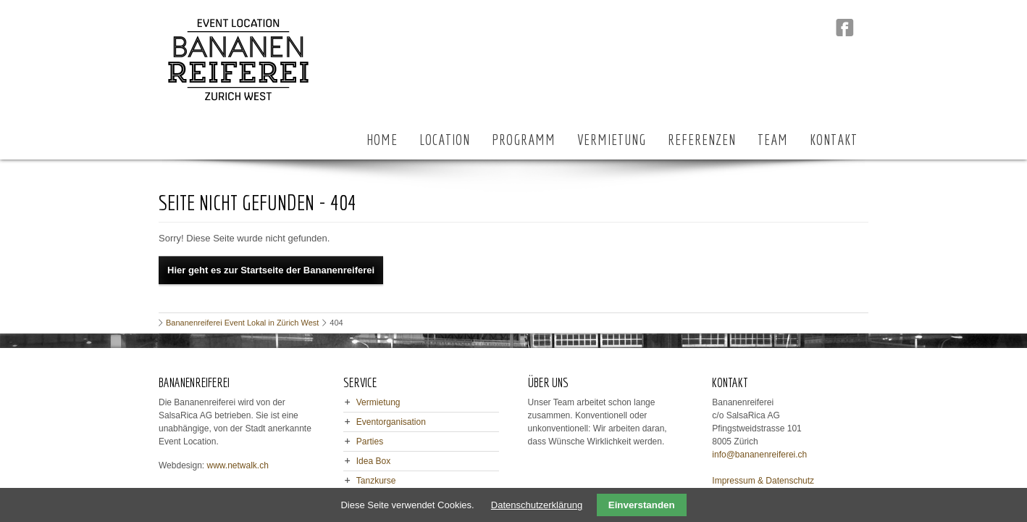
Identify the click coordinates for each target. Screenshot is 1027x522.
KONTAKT (834, 139)
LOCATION (444, 139)
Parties (369, 441)
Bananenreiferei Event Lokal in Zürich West (242, 322)
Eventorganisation (391, 422)
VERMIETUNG (611, 139)
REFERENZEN (702, 139)
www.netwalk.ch (238, 465)
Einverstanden (641, 505)
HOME (382, 139)
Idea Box (373, 461)
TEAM (773, 139)
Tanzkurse (376, 481)
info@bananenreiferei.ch (759, 455)
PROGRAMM (524, 139)
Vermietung (378, 402)
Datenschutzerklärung (536, 505)
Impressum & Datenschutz (763, 481)
